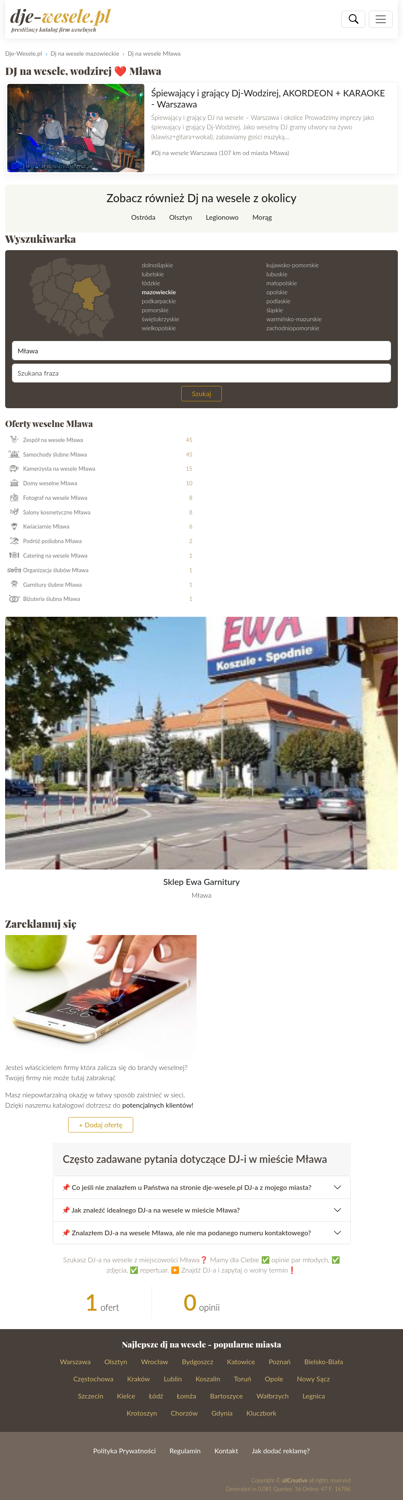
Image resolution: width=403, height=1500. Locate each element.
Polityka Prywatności (124, 1450)
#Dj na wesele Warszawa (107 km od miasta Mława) (220, 152)
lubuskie (276, 274)
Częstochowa (93, 1379)
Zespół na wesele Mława (44, 440)
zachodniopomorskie (292, 328)
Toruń (242, 1379)
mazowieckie (159, 292)
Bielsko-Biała (323, 1361)
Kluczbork (261, 1413)
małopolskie (281, 283)
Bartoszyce (226, 1396)
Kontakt (226, 1450)
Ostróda (143, 217)
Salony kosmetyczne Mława (48, 512)
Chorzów (184, 1413)
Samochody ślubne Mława (46, 454)
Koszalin (207, 1379)
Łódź (156, 1396)
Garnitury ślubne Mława (44, 585)
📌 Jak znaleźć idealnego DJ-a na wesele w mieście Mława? (151, 1210)
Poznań (279, 1361)
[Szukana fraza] (201, 373)
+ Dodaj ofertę (100, 1125)
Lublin (173, 1379)
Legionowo (222, 217)
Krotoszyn (142, 1413)
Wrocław (154, 1361)
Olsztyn (180, 217)
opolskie (276, 292)
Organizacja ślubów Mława (47, 570)
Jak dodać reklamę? (281, 1450)
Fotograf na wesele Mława (46, 498)
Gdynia (222, 1413)
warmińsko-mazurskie (294, 319)
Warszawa (75, 1361)
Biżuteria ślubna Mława (43, 599)
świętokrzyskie (160, 319)
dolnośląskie (157, 265)
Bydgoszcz (197, 1361)
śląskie (274, 310)
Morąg (262, 217)
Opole (274, 1379)
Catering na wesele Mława (46, 556)
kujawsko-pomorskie (292, 265)
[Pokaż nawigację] (381, 19)
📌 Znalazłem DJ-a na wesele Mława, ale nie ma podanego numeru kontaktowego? (186, 1232)
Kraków (138, 1379)
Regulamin (185, 1450)
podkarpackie (159, 301)
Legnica (313, 1396)
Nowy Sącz (313, 1379)
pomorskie (155, 310)
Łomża (186, 1396)
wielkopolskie (159, 328)
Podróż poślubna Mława (44, 541)
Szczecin (90, 1396)
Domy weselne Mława (41, 483)
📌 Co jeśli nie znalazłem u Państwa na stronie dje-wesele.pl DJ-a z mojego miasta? (187, 1187)
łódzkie (151, 283)
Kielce (126, 1396)
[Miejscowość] (201, 350)
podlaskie (278, 301)
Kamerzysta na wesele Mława (50, 469)
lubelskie (153, 274)
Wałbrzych (273, 1396)
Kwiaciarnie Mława (37, 527)
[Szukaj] (353, 19)
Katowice (241, 1361)
